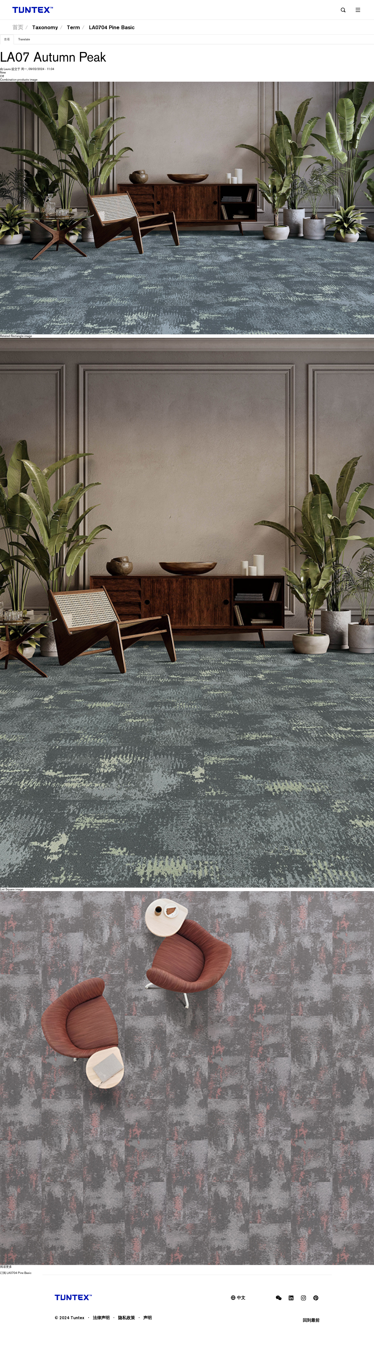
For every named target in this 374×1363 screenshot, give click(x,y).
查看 (9, 40)
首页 (17, 27)
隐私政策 (126, 1317)
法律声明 (101, 1317)
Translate (24, 39)
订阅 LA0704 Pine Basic (15, 1273)
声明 (147, 1317)
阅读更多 (6, 1266)
